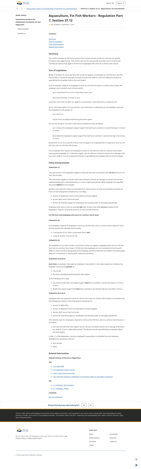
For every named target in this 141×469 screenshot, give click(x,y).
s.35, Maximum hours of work (64, 370)
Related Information (56, 47)
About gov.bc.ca (94, 438)
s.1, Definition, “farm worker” (63, 385)
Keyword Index (23, 29)
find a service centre (35, 438)
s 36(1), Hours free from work (64, 373)
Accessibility (114, 434)
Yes (84, 405)
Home (91, 434)
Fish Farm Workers (56, 397)
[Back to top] (136, 459)
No (91, 405)
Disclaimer (92, 441)
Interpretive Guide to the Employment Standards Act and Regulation (51, 9)
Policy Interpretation (56, 44)
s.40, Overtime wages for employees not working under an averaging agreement (83, 377)
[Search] (110, 3)
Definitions (22, 33)
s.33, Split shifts (58, 366)
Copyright (113, 438)
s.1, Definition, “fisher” (61, 389)
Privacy (91, 445)
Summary (52, 39)
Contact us (113, 441)
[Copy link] (136, 465)
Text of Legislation (55, 42)
